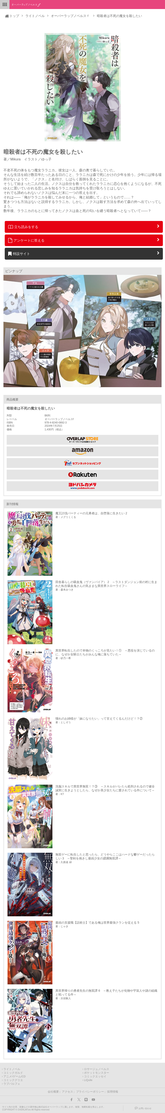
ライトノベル (35, 16)
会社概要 (53, 1091)
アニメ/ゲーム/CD (14, 1076)
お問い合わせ (145, 1108)
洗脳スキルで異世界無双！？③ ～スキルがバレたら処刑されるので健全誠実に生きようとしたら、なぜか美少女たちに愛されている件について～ (105, 788)
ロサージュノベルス (96, 1069)
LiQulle (88, 1080)
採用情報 (112, 1091)
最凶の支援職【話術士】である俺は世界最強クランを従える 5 (97, 922)
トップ (14, 16)
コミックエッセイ (95, 1076)
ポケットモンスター (96, 1072)
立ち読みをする (23, 226)
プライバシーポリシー (90, 1091)
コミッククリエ (13, 1080)
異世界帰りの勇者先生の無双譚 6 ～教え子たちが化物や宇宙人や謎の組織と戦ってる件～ (106, 992)
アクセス (67, 1091)
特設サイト (19, 253)
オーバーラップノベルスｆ (70, 16)
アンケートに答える (26, 240)
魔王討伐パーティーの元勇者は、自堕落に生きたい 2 (91, 513)
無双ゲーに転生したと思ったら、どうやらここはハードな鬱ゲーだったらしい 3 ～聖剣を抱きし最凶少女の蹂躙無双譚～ (105, 856)
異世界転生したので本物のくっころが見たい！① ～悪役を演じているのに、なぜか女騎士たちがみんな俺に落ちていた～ (105, 652)
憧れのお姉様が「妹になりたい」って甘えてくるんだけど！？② (99, 718)
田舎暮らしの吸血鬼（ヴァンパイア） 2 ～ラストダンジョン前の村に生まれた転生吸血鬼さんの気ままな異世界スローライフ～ (106, 584)
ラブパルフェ (11, 1083)
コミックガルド (13, 1072)
